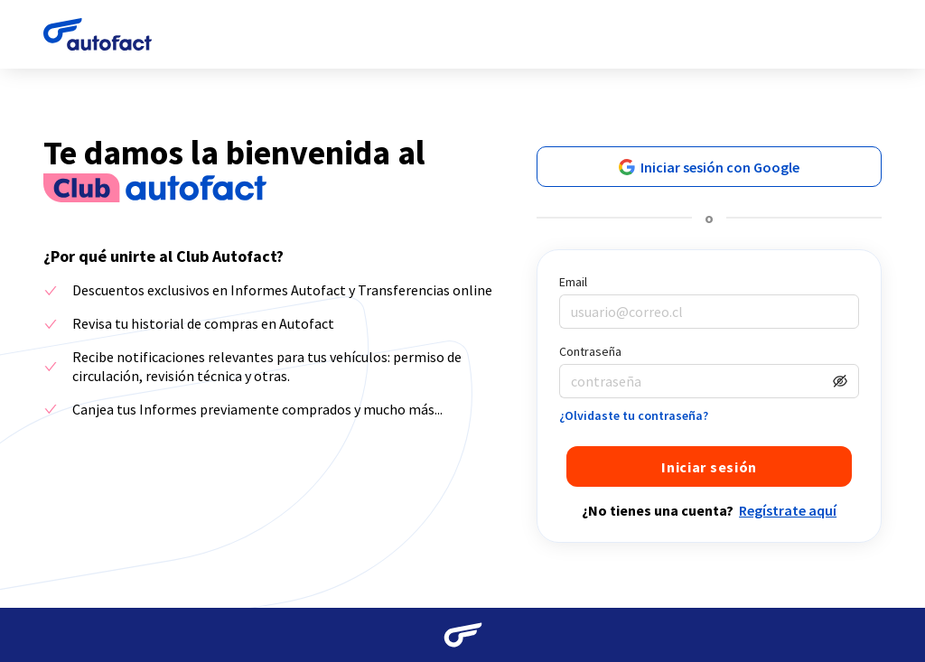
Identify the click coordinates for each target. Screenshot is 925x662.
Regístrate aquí (787, 510)
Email (573, 282)
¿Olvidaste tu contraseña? (633, 415)
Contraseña (590, 351)
